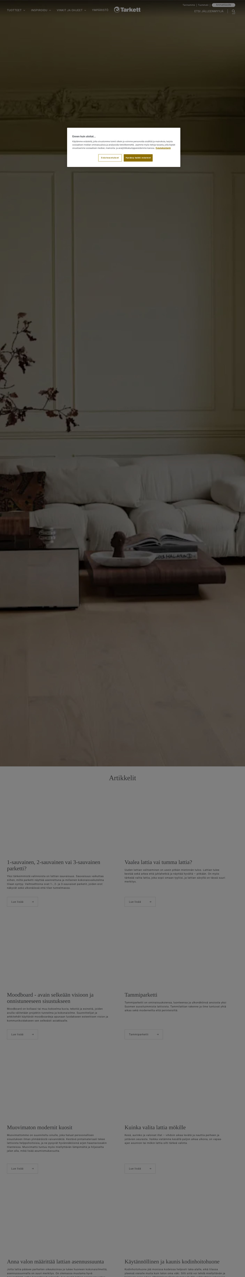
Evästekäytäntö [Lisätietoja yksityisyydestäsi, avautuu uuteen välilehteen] (163, 148)
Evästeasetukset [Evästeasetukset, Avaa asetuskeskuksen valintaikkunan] (110, 157)
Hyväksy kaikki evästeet (138, 157)
